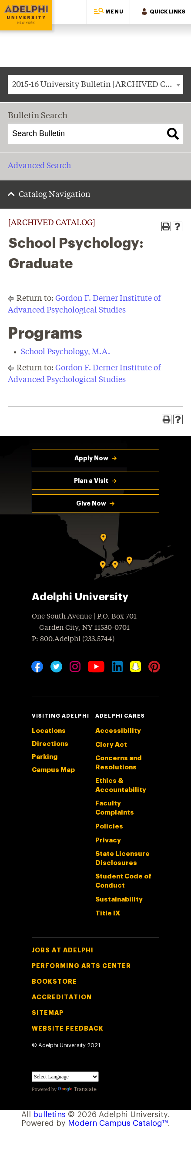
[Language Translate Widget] (65, 1076)
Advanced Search (39, 166)
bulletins (49, 1114)
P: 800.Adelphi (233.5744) (73, 638)
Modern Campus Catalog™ (118, 1123)
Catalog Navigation (54, 195)
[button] (108, 12)
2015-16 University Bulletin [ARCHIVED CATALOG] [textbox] (97, 85)
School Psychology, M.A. (65, 352)
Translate (77, 1089)
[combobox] (95, 84)
